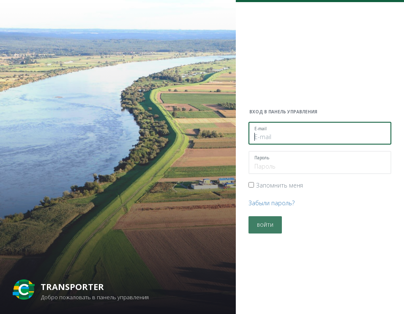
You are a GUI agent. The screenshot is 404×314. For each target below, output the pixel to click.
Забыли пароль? (271, 203)
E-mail (260, 129)
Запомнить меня (279, 185)
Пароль (261, 158)
